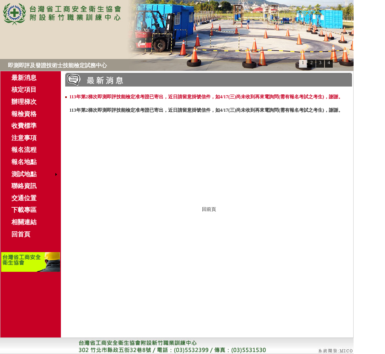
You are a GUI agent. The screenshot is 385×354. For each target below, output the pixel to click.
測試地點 (24, 174)
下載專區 (24, 209)
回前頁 (209, 209)
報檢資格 (24, 114)
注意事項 (24, 138)
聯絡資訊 (24, 186)
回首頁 (20, 234)
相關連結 (24, 222)
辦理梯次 (24, 101)
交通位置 (24, 198)
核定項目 (24, 89)
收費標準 (24, 125)
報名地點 (24, 162)
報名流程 (24, 149)
